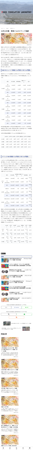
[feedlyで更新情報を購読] (24, 314)
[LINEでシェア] (27, 307)
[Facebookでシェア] (16, 307)
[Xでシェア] (6, 307)
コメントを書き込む (16, 421)
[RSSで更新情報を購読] (16, 317)
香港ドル (3, 253)
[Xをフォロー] (8, 314)
